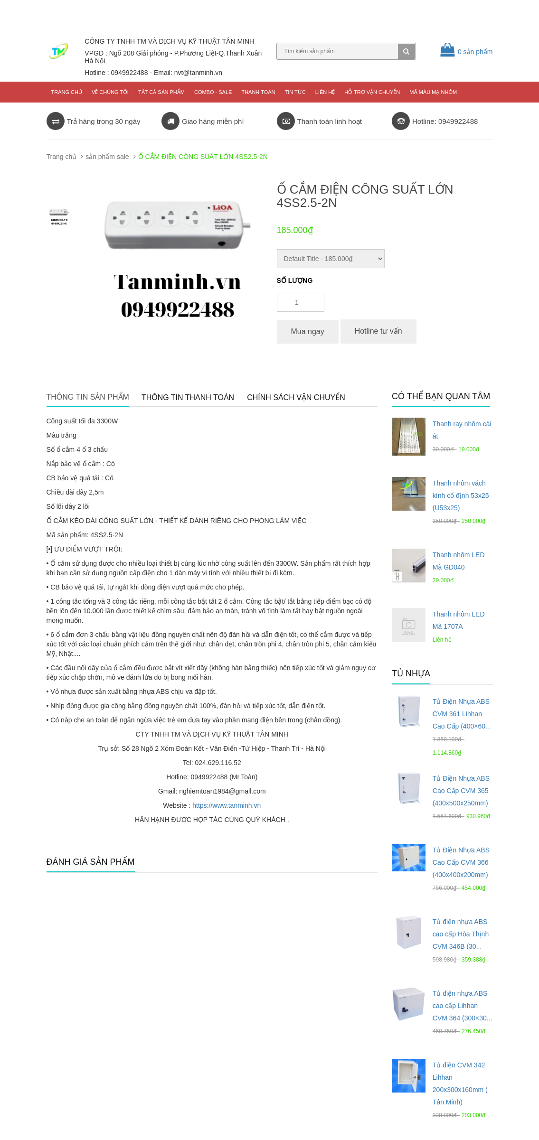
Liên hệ (325, 92)
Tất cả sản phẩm (161, 92)
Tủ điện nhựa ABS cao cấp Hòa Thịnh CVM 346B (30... (461, 934)
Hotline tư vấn (378, 331)
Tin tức (295, 92)
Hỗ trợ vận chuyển (372, 92)
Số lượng (295, 280)
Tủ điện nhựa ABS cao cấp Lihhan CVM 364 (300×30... (462, 1006)
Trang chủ (66, 92)
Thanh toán (258, 92)
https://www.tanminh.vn (226, 805)
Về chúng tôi (110, 92)
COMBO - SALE (213, 92)
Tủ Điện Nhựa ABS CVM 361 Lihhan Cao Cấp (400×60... (462, 714)
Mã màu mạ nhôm (433, 92)
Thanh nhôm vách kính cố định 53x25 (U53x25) (461, 495)
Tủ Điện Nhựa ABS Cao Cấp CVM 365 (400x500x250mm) (461, 791)
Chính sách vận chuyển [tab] (296, 397)
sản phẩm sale (107, 156)
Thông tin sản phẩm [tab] (88, 397)
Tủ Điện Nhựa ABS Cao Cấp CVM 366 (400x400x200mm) (461, 862)
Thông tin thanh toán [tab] (188, 397)
